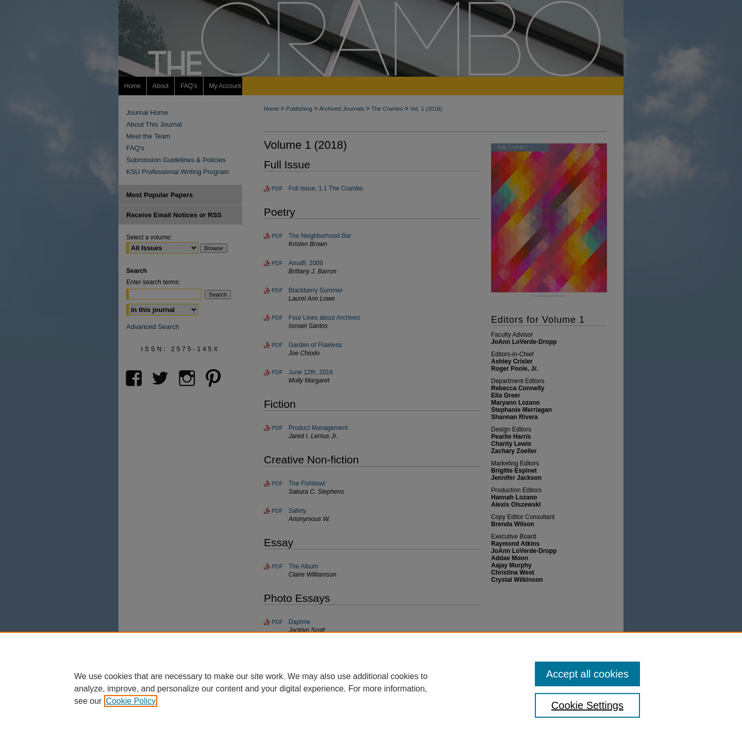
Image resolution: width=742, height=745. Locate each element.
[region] (371, 688)
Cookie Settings (587, 705)
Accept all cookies (587, 674)
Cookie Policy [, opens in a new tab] (131, 701)
